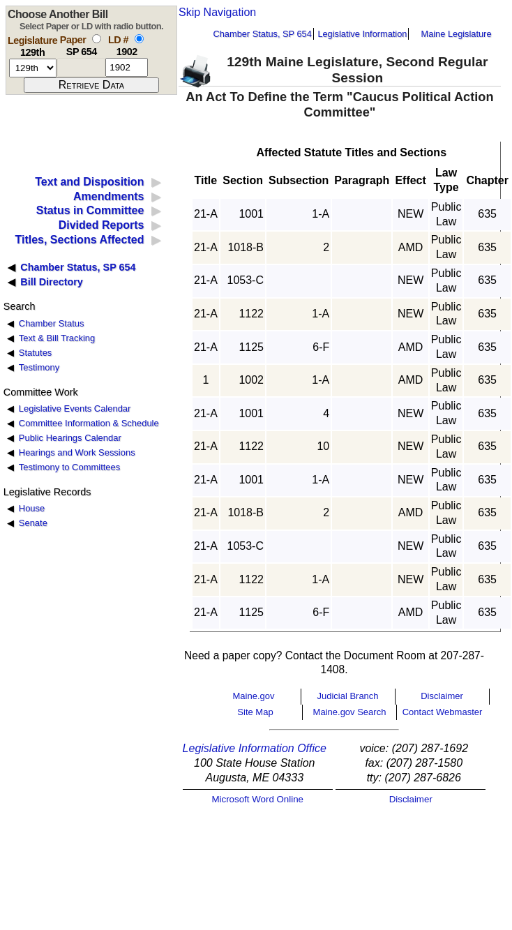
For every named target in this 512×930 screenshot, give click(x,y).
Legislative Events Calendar (75, 408)
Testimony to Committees (69, 467)
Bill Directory (51, 281)
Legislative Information (362, 34)
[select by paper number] (96, 38)
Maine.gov (254, 696)
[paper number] (81, 67)
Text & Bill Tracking (57, 338)
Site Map (255, 712)
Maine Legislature (456, 34)
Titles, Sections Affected (79, 240)
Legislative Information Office (254, 748)
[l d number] (126, 67)
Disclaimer (442, 696)
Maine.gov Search (349, 712)
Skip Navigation (217, 12)
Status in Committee (90, 210)
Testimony (39, 367)
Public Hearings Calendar (70, 438)
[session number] (33, 68)
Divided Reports (101, 225)
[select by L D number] (139, 38)
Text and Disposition (89, 182)
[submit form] (91, 85)
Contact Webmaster (442, 712)
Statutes (35, 352)
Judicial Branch (347, 696)
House (32, 508)
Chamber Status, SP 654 (262, 34)
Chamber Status (51, 323)
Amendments (108, 196)
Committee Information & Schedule (89, 423)
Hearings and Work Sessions (77, 452)
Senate (33, 523)
